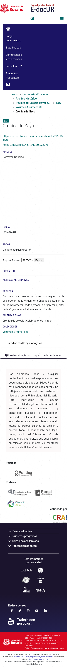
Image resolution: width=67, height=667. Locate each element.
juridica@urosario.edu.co (38, 659)
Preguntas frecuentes (12, 75)
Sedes (27, 648)
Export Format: (12, 260)
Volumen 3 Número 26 (28, 107)
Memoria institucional (35, 94)
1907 (58, 102)
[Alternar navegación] (62, 18)
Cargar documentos (13, 38)
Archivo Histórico (26, 98)
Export (39, 260)
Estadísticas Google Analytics (24, 343)
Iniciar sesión (44, 18)
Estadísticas (13, 47)
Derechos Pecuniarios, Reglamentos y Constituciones (33, 657)
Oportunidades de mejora (54, 648)
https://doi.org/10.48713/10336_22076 (25, 144)
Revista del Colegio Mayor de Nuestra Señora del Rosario (33, 102)
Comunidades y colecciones (14, 57)
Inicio (14, 94)
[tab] (33, 342)
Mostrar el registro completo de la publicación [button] (33, 355)
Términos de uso (37, 648)
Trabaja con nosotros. (21, 621)
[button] (32, 19)
